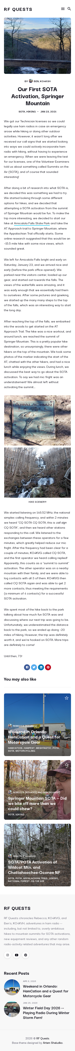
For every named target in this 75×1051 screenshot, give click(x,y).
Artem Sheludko (53, 1042)
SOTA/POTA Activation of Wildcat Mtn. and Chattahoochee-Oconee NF (34, 866)
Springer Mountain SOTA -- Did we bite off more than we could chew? (37, 803)
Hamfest (29, 747)
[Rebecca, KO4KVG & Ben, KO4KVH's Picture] (31, 81)
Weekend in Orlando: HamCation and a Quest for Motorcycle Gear (34, 736)
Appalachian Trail (35, 878)
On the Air (37, 881)
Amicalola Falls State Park (32, 222)
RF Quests (18, 8)
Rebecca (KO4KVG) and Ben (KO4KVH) (36, 792)
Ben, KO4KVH (42, 81)
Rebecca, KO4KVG (24, 856)
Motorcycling (25, 750)
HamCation (15, 747)
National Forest (19, 881)
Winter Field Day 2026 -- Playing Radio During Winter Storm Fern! (46, 1012)
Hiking (31, 111)
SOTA (22, 111)
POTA (56, 747)
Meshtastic (43, 747)
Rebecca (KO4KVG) (25, 726)
